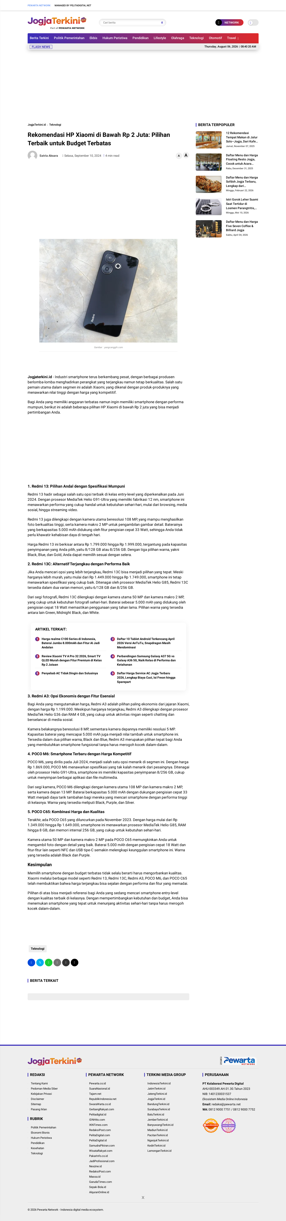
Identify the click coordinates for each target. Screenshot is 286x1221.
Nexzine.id (95, 1166)
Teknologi (196, 38)
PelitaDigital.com (99, 1135)
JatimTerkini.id (156, 1088)
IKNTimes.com (98, 1124)
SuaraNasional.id (99, 1088)
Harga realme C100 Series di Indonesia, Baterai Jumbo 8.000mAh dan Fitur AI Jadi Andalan (71, 643)
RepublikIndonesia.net (102, 1099)
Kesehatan (37, 1148)
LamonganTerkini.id (159, 1150)
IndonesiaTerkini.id (159, 1083)
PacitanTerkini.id (157, 1135)
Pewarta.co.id (97, 1083)
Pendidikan (141, 38)
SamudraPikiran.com (102, 1145)
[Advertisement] (143, 85)
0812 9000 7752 (244, 1109)
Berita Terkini (39, 38)
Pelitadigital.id (97, 1114)
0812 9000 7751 (220, 1109)
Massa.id (94, 1176)
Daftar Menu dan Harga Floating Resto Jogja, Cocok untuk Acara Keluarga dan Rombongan (242, 159)
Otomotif (215, 38)
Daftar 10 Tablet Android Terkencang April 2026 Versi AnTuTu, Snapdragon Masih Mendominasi (146, 643)
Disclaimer (37, 1099)
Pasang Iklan (39, 1109)
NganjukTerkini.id (158, 1140)
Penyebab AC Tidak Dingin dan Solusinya (70, 673)
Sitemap (36, 1104)
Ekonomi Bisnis (40, 1132)
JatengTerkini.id (157, 1093)
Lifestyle (160, 38)
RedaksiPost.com (100, 1130)
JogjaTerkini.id (37, 124)
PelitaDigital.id (98, 1140)
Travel (231, 38)
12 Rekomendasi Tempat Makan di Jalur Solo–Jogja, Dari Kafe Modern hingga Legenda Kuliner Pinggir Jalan (242, 137)
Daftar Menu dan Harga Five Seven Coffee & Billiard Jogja (242, 226)
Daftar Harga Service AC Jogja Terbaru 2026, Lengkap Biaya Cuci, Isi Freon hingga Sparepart (146, 677)
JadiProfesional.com (101, 1161)
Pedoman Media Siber (44, 1088)
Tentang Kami (39, 1083)
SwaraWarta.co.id (100, 1104)
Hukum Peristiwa (115, 38)
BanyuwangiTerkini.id (160, 1124)
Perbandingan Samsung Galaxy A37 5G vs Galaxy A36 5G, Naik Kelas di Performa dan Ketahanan (146, 660)
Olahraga (177, 38)
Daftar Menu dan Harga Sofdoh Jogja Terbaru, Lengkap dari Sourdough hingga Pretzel (242, 182)
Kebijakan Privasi (41, 1093)
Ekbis (93, 38)
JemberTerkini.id (157, 1119)
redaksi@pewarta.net (226, 1104)
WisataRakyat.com (100, 1150)
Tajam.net (95, 1093)
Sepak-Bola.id (97, 1187)
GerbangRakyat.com (101, 1109)
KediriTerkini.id (156, 1145)
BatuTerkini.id (155, 1114)
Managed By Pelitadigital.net (73, 5)
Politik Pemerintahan (69, 38)
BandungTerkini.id (158, 1104)
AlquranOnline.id (99, 1192)
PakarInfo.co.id (98, 1156)
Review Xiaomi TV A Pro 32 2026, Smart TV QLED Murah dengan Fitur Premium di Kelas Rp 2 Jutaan (72, 660)
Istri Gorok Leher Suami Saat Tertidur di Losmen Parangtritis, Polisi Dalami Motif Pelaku (242, 204)
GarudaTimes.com (100, 1181)
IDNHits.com (97, 1119)
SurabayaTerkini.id (158, 1109)
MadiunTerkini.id (157, 1130)
